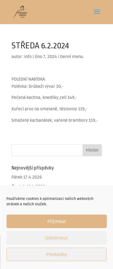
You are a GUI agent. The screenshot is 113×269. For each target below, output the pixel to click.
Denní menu (71, 56)
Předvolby (56, 254)
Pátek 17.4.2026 (26, 177)
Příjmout (56, 221)
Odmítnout (56, 238)
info (28, 56)
